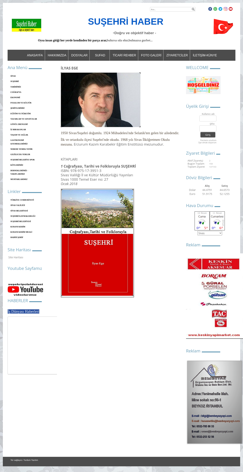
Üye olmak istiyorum (207, 142)
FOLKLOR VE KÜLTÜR (21, 103)
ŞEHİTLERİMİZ (17, 108)
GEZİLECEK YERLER (20, 154)
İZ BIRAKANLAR (18, 129)
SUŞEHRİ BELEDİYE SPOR (22, 160)
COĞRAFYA (15, 92)
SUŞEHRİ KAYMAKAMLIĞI (22, 216)
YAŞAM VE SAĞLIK (19, 135)
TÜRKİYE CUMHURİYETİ (22, 200)
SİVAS (13, 76)
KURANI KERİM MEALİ (21, 232)
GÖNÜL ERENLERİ (19, 124)
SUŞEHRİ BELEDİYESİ (20, 221)
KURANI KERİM (17, 227)
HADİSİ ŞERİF (16, 237)
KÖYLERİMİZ (16, 165)
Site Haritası (15, 257)
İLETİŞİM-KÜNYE (205, 55)
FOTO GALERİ (151, 55)
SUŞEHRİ (14, 81)
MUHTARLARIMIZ (19, 179)
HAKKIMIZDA (57, 55)
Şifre (212, 124)
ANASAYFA (35, 55)
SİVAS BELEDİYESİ (19, 211)
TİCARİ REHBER (124, 55)
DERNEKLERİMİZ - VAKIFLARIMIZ (19, 172)
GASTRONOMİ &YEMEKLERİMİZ (19, 142)
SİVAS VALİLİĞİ (17, 205)
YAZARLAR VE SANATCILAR (23, 119)
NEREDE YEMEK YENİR (21, 149)
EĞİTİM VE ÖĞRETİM (20, 114)
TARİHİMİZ (15, 87)
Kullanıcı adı (208, 114)
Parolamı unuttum (208, 140)
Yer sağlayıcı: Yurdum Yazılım (24, 460)
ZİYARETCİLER (177, 55)
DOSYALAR (79, 55)
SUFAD (100, 55)
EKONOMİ (15, 97)
